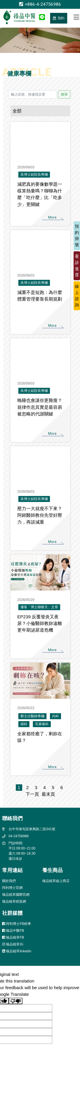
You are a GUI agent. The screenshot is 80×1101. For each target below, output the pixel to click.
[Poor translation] (15, 1001)
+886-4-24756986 (40, 4)
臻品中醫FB (13, 930)
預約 (58, 18)
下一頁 (32, 794)
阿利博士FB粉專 (16, 924)
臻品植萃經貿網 (14, 901)
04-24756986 (19, 836)
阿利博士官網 (12, 888)
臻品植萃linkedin (16, 951)
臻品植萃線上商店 (56, 881)
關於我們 (9, 881)
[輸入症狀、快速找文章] (32, 94)
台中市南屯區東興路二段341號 (32, 829)
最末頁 (47, 794)
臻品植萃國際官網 (15, 894)
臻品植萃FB (13, 937)
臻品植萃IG (12, 944)
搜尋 (64, 94)
